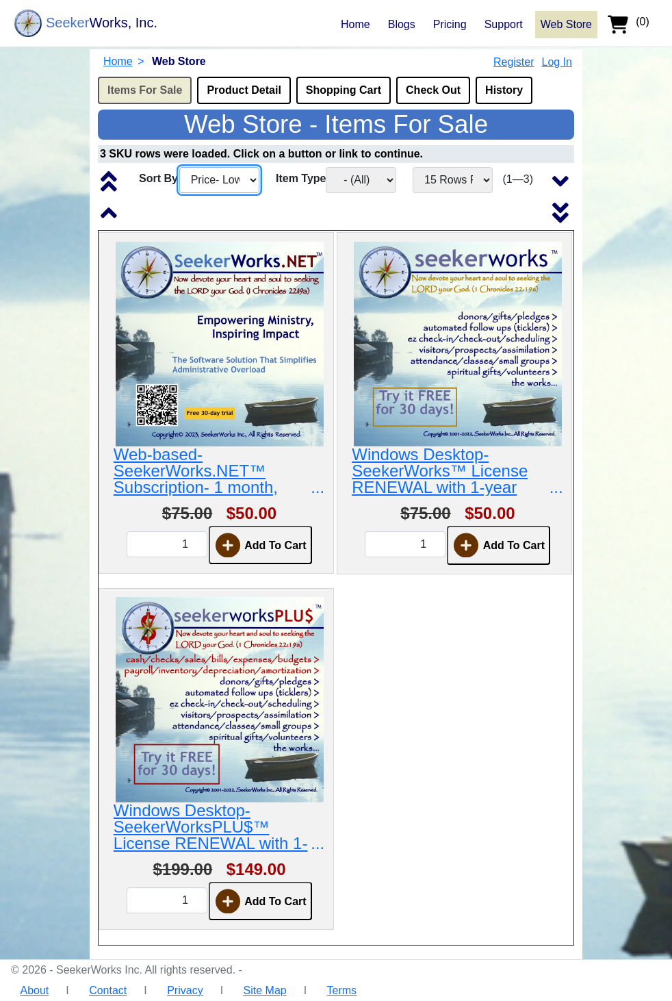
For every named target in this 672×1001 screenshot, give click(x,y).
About (34, 990)
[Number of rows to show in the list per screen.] (453, 180)
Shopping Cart (343, 90)
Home (355, 24)
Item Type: (303, 178)
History (504, 90)
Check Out (433, 90)
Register (513, 62)
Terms (342, 990)
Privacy (185, 990)
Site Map (265, 990)
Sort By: (160, 178)
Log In (557, 62)
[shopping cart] (633, 23)
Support (503, 24)
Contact (108, 990)
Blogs (401, 24)
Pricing (450, 24)
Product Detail (244, 90)
